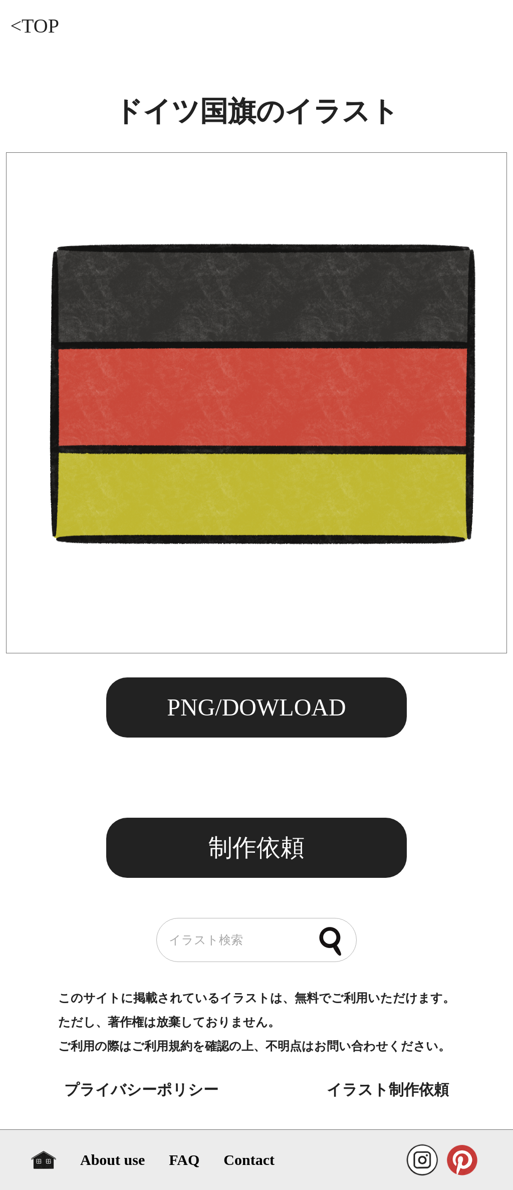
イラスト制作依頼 (388, 1089)
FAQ (184, 1159)
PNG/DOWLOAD (256, 707)
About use (112, 1159)
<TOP (34, 26)
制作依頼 (256, 847)
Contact (249, 1159)
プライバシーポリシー (141, 1089)
